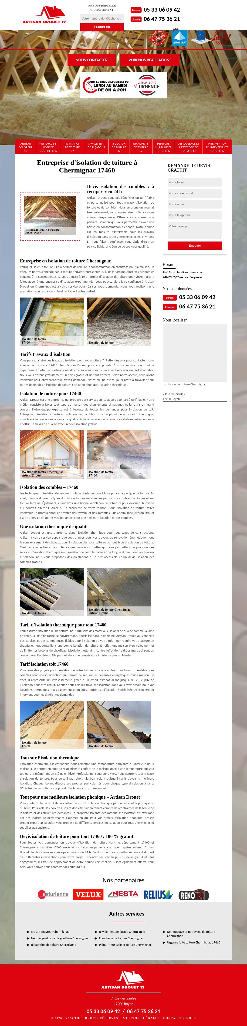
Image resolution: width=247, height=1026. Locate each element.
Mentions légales (141, 1018)
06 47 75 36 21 (162, 19)
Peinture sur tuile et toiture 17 (163, 147)
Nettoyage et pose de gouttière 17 (48, 147)
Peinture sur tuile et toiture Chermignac (125, 945)
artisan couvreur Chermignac (50, 932)
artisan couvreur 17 (26, 147)
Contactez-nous (179, 1018)
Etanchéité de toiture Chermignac (121, 938)
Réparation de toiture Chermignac (53, 945)
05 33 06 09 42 (162, 9)
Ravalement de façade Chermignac (122, 932)
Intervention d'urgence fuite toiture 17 (217, 147)
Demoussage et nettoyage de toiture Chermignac (191, 934)
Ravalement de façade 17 (96, 145)
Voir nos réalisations (150, 60)
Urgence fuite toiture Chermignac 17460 (193, 942)
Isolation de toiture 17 (119, 147)
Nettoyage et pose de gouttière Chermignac (60, 938)
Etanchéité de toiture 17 (141, 147)
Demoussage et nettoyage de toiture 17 (188, 147)
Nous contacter (92, 60)
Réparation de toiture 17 (72, 147)
